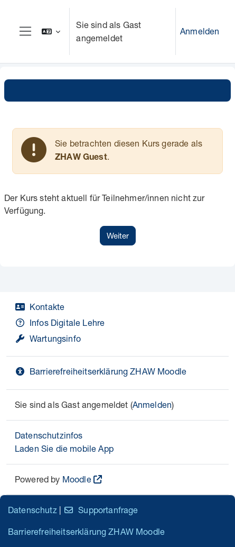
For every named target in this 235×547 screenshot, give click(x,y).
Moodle (76, 479)
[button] (51, 31)
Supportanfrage (100, 510)
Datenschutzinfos (49, 435)
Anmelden (199, 31)
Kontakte (39, 307)
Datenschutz (32, 510)
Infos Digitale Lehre (60, 322)
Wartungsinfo (48, 338)
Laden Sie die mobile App (64, 448)
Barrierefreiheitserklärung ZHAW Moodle (100, 371)
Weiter (118, 235)
